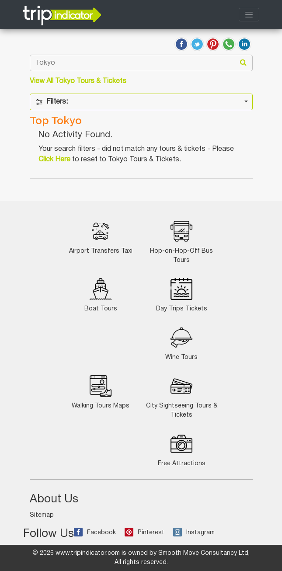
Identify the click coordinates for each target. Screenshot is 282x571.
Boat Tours (100, 295)
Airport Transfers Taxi (100, 237)
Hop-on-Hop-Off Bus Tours (181, 241)
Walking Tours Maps (100, 392)
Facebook (95, 533)
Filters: (51, 102)
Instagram (194, 533)
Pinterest (144, 533)
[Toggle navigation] (249, 14)
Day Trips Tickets (181, 295)
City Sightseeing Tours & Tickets (181, 396)
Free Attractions (181, 450)
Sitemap (42, 515)
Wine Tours (181, 343)
